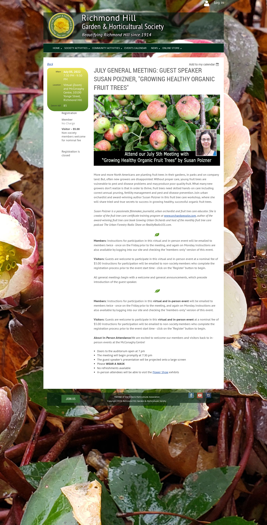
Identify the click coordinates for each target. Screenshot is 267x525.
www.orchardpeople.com (180, 215)
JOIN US (71, 399)
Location (57, 84)
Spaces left (56, 105)
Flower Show (160, 372)
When (58, 71)
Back (50, 64)
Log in (219, 2)
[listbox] (204, 64)
